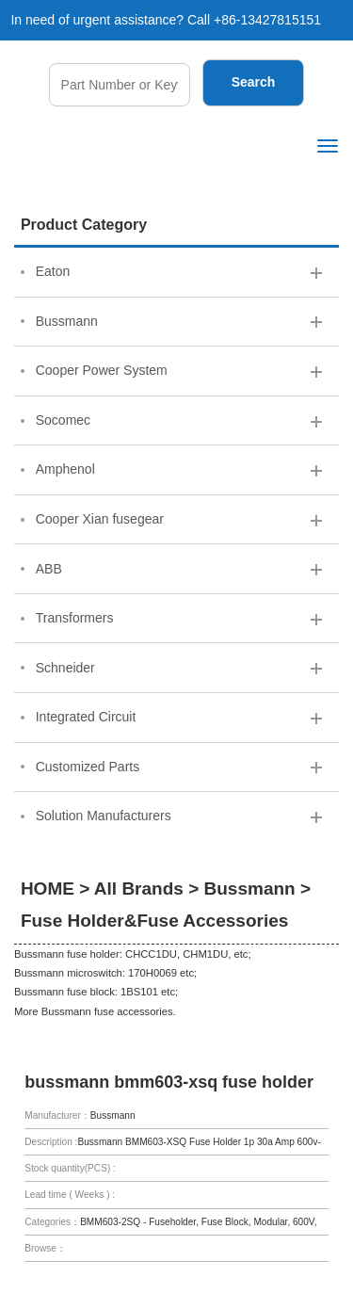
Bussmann (250, 888)
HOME (47, 888)
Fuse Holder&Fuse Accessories (154, 920)
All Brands (139, 888)
